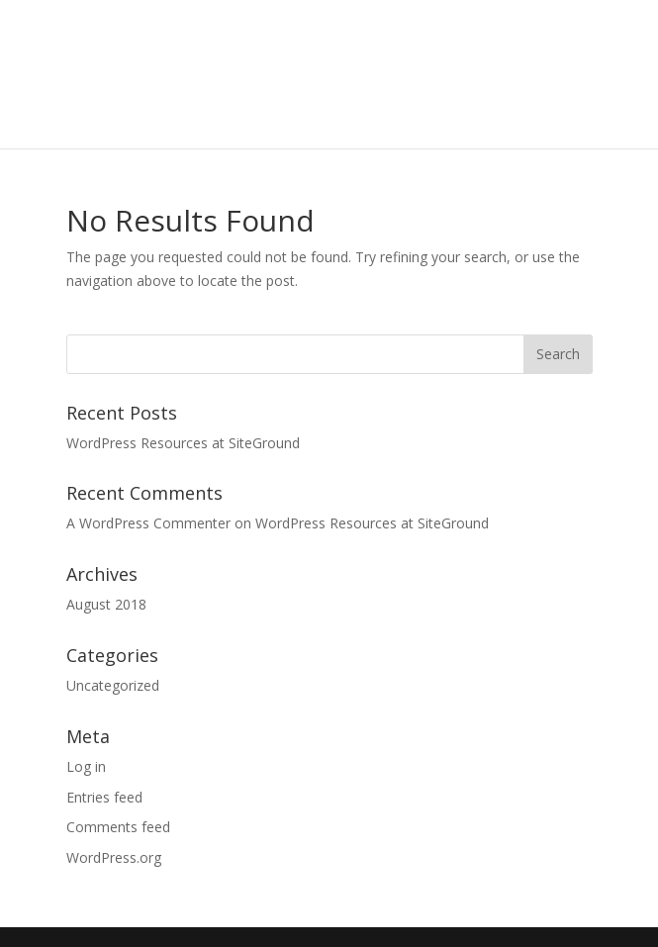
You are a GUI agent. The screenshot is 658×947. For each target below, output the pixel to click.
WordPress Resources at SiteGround (183, 442)
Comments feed (118, 826)
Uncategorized (112, 685)
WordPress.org (113, 857)
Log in (86, 766)
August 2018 (106, 604)
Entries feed (104, 797)
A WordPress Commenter (148, 523)
